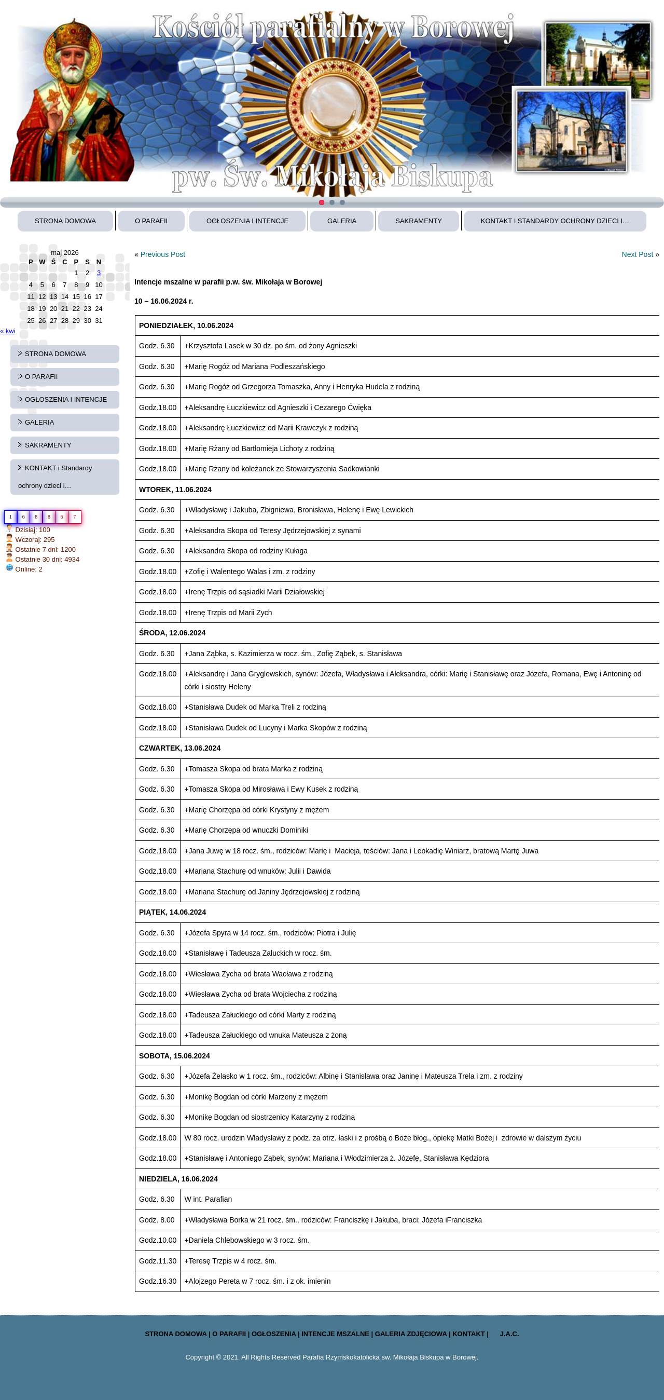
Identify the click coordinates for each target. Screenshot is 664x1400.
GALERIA (341, 221)
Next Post (638, 254)
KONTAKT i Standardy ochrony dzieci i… (555, 221)
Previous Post (163, 254)
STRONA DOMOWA (65, 221)
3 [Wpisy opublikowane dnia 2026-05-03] (99, 273)
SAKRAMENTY (418, 221)
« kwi (8, 331)
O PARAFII (151, 221)
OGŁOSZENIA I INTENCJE (247, 221)
